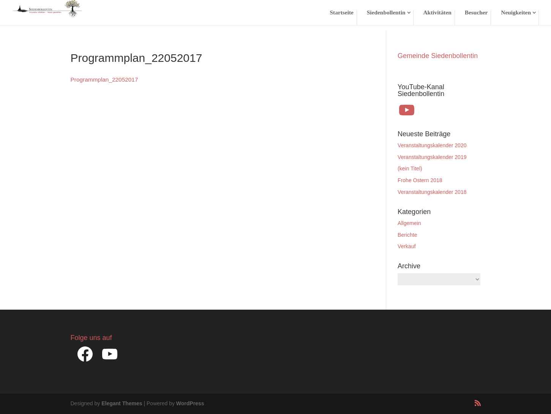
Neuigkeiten (516, 13)
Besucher (476, 13)
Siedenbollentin (386, 13)
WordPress (190, 403)
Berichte (407, 235)
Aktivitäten (437, 13)
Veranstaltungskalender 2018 (432, 192)
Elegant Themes (121, 403)
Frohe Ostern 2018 (420, 180)
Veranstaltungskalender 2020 (432, 145)
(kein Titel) (410, 168)
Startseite (342, 13)
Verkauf (406, 246)
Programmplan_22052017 (104, 79)
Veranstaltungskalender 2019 (432, 157)
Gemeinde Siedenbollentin (438, 56)
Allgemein (409, 223)
